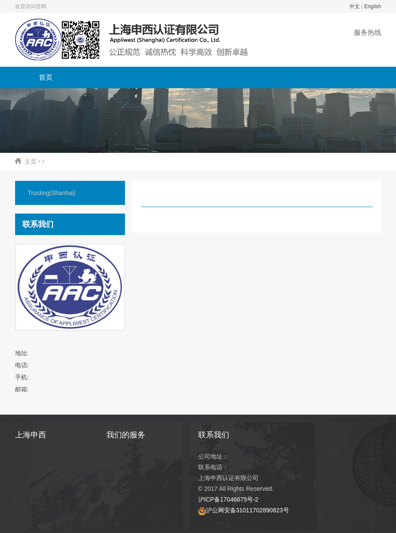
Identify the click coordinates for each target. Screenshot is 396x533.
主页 (31, 161)
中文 (354, 6)
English (372, 6)
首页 (46, 77)
